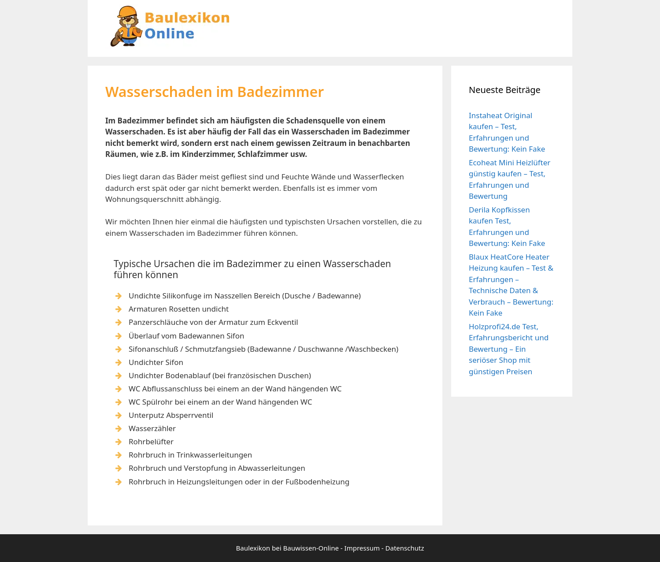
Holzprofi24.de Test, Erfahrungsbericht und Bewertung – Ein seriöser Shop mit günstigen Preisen (509, 348)
